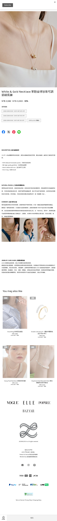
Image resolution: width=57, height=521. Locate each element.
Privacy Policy (28, 500)
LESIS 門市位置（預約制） (28, 452)
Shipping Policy (37, 500)
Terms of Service (20, 500)
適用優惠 (4, 107)
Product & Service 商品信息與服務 (29, 454)
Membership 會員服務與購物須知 (28, 456)
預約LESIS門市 (28, 450)
